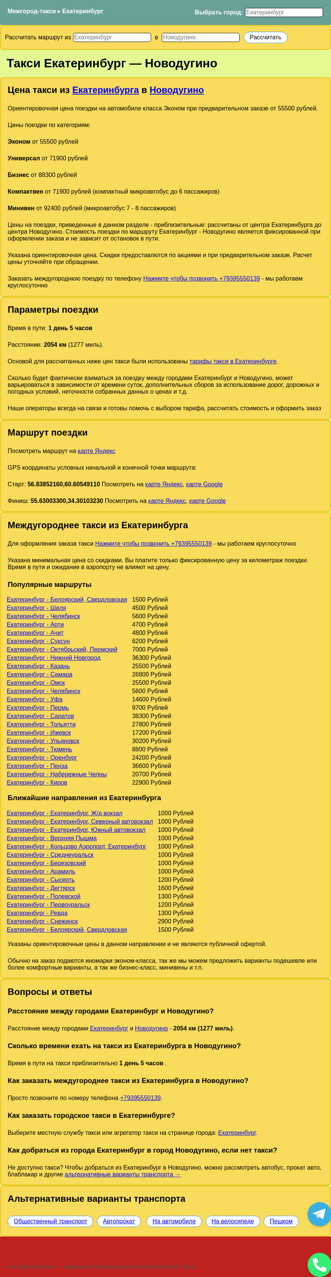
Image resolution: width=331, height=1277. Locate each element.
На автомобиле (174, 1221)
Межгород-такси (32, 11)
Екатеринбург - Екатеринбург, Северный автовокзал (80, 821)
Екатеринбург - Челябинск (43, 616)
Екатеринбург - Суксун (38, 641)
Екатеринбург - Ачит (35, 633)
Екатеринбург (82, 11)
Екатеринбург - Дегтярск (41, 888)
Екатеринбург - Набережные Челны (57, 774)
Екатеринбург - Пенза (37, 766)
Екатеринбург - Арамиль (41, 871)
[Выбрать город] (284, 12)
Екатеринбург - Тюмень (39, 749)
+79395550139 (140, 1098)
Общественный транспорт (50, 1221)
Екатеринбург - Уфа (34, 699)
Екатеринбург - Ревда (37, 913)
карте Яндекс (96, 451)
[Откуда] (112, 37)
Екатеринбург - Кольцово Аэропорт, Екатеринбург (76, 846)
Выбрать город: (219, 12)
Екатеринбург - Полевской (44, 896)
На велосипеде (233, 1221)
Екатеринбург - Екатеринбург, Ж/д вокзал (64, 813)
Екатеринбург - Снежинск (42, 921)
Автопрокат (119, 1221)
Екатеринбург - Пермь (38, 707)
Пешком (281, 1221)
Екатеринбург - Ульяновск (43, 741)
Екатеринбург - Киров (37, 782)
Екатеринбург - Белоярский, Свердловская (67, 599)
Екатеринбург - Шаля (36, 608)
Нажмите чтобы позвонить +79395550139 (201, 278)
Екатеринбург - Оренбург (42, 757)
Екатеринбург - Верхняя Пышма (52, 838)
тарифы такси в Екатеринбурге (232, 361)
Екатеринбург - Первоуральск (48, 905)
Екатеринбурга (105, 90)
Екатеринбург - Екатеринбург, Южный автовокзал (76, 830)
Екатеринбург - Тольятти (41, 724)
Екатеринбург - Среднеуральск (50, 855)
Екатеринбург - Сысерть (41, 880)
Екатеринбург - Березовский (46, 863)
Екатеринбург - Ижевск (39, 732)
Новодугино (177, 90)
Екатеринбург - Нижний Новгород (53, 658)
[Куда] (201, 37)
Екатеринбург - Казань (38, 666)
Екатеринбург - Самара (39, 674)
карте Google (204, 484)
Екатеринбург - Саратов (40, 716)
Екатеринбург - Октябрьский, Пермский (62, 649)
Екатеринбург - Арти (35, 624)
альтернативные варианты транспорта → (123, 1174)
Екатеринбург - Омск (36, 683)
